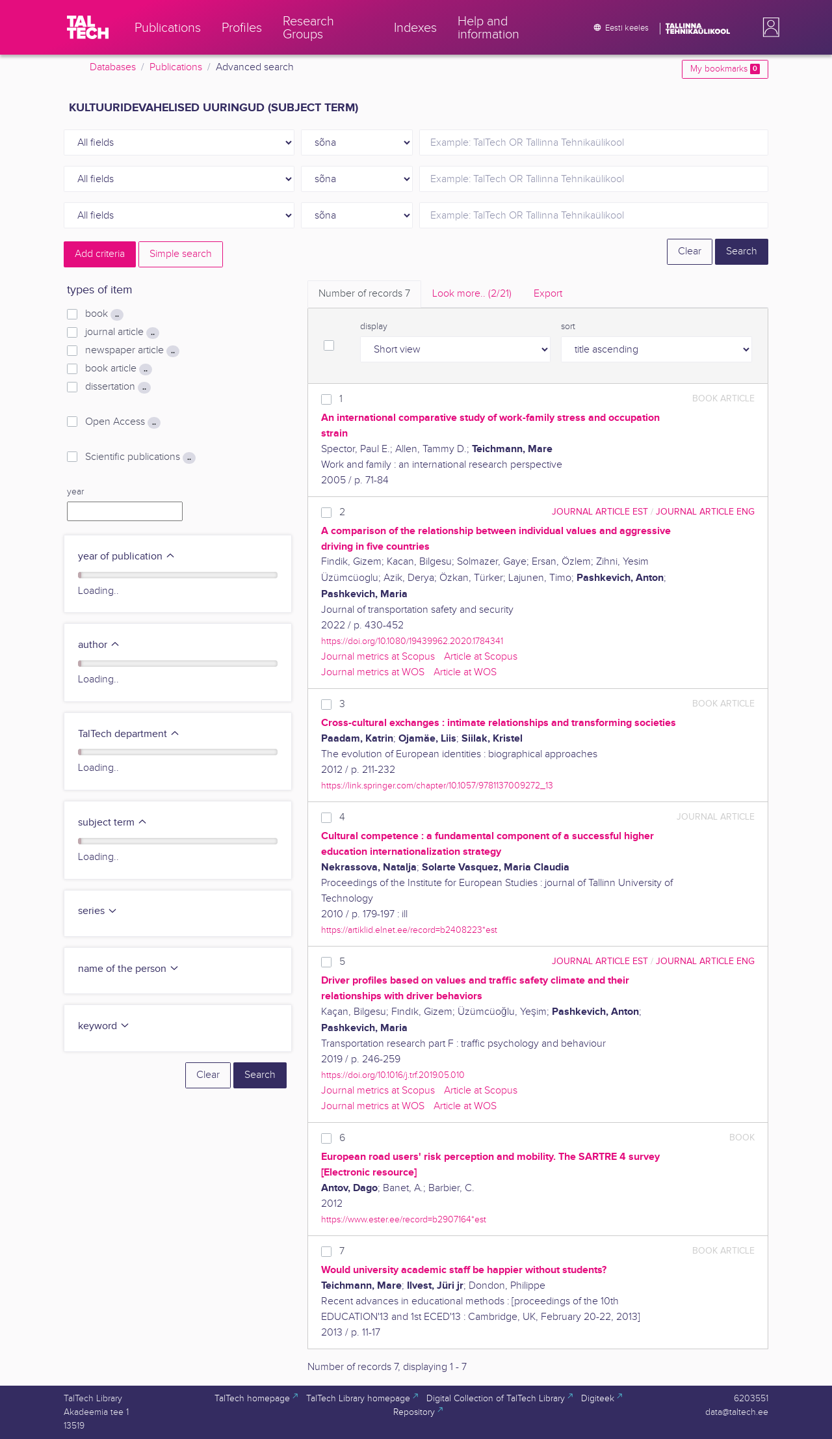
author (99, 645)
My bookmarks (725, 69)
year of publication (127, 556)
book (104, 314)
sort (568, 326)
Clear (689, 251)
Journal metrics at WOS (372, 672)
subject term (113, 822)
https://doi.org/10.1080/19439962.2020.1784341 (412, 641)
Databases (113, 67)
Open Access (123, 422)
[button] (768, 27)
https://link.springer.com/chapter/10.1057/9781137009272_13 (437, 785)
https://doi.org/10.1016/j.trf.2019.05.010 (393, 1075)
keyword (104, 1026)
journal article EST (600, 511)
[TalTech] (88, 27)
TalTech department (129, 734)
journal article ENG (705, 511)
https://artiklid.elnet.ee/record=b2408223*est (409, 929)
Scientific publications (140, 457)
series (98, 911)
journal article (122, 332)
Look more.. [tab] (472, 294)
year (75, 492)
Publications (176, 67)
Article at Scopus (480, 657)
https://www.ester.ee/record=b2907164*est (403, 1219)
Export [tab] (548, 294)
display (373, 326)
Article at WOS (465, 672)
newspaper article (132, 350)
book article (118, 368)
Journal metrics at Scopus (378, 657)
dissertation (118, 387)
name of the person (128, 969)
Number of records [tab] (364, 294)
